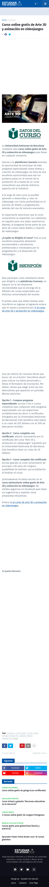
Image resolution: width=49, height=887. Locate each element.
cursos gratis (20, 733)
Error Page (34, 883)
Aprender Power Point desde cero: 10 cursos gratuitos (23, 838)
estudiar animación (10, 736)
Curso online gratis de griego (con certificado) (24, 790)
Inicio (4, 20)
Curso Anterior (9, 753)
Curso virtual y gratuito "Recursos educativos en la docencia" (23, 802)
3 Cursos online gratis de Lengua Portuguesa (23, 815)
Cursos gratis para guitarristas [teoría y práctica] (20, 827)
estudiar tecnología (10, 739)
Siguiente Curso (39, 753)
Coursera (12, 20)
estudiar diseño (25, 736)
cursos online (32, 733)
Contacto (22, 883)
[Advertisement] (24, 66)
